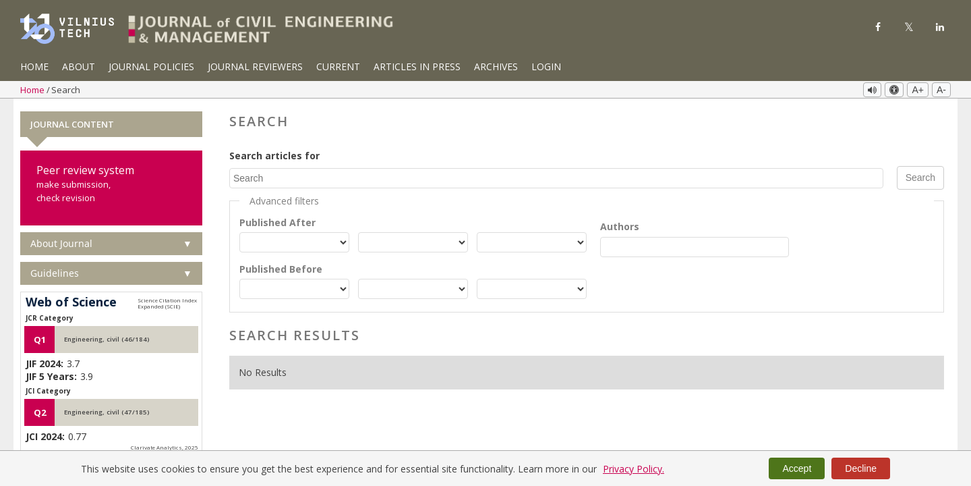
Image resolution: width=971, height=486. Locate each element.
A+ (918, 89)
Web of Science (71, 302)
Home (34, 66)
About (78, 66)
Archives (496, 66)
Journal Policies (151, 66)
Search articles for (274, 155)
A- (941, 89)
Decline (861, 468)
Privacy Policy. (633, 468)
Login (546, 66)
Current (338, 66)
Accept (796, 468)
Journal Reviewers (255, 66)
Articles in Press (417, 66)
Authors (619, 225)
